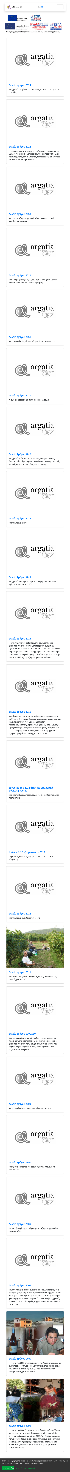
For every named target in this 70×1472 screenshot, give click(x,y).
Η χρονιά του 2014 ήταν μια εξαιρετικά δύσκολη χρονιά (31, 789)
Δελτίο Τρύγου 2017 (20, 577)
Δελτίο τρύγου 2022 (20, 275)
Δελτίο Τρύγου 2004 (20, 1162)
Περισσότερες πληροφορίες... (27, 1468)
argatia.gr (14, 6)
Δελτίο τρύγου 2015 (20, 711)
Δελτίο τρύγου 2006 (20, 1285)
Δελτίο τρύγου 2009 (20, 1104)
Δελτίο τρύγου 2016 (20, 638)
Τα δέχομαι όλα (8, 1468)
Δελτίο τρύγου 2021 (20, 337)
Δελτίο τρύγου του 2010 (22, 1033)
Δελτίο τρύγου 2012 (20, 913)
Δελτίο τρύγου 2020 (20, 395)
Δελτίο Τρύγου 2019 (20, 454)
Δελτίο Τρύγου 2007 (20, 1358)
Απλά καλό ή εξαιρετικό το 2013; (27, 852)
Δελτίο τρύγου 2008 (20, 1425)
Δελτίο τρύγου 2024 (20, 85)
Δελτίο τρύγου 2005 (20, 1224)
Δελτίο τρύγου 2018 (20, 518)
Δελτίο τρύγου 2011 (20, 972)
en (42, 7)
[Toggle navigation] (60, 6)
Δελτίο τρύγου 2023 (20, 214)
